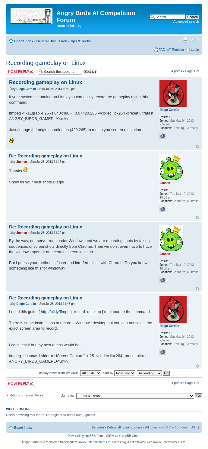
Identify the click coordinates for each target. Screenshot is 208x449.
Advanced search (186, 21)
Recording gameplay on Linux (46, 63)
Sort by (119, 373)
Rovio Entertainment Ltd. (94, 442)
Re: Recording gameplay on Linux (45, 155)
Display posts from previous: (69, 373)
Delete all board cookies (124, 427)
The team (97, 427)
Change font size (194, 40)
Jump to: (67, 395)
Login (195, 49)
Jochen (21, 161)
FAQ (162, 49)
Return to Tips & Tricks (26, 395)
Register (178, 49)
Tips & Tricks (80, 41)
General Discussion (51, 41)
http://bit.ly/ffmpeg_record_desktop (71, 311)
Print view (185, 40)
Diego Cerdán (26, 89)
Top (197, 146)
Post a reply (20, 71)
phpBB (88, 436)
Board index (23, 41)
